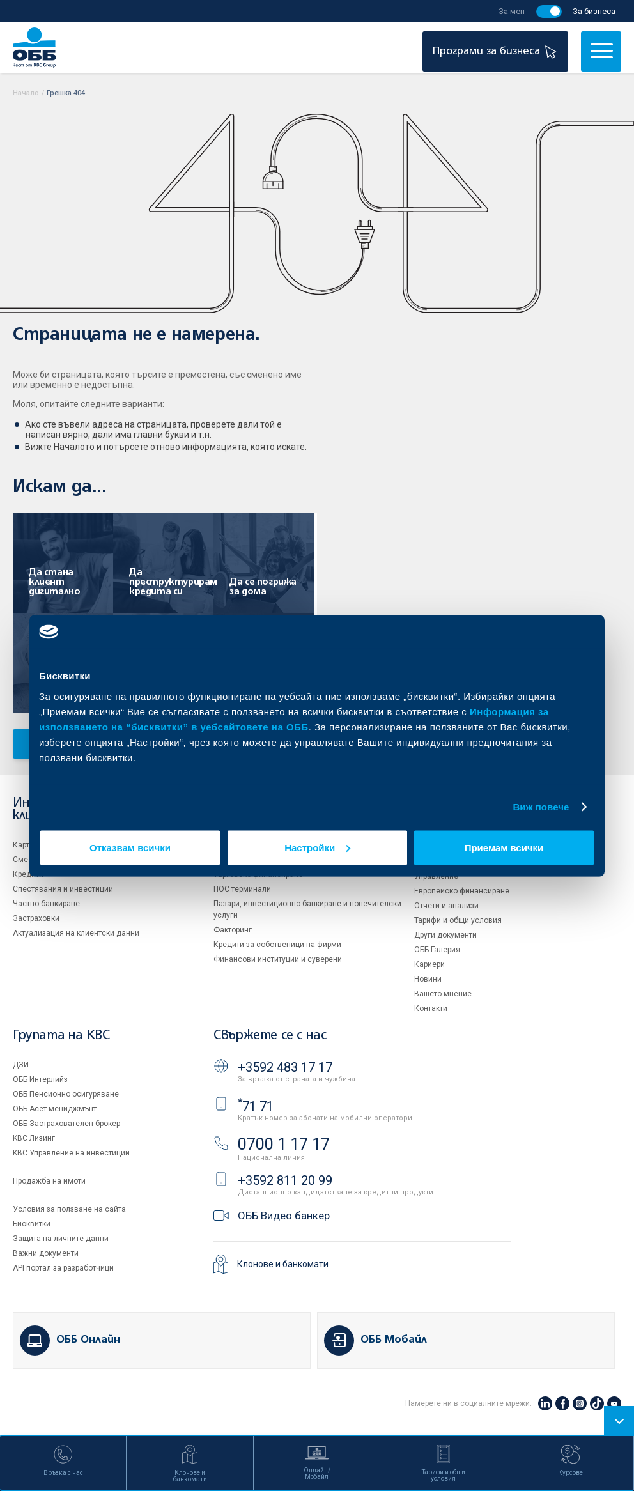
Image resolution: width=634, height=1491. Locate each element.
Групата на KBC (61, 1036)
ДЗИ (21, 1064)
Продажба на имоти (49, 1181)
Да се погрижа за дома (263, 587)
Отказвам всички (130, 847)
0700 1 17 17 (284, 1144)
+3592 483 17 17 (285, 1067)
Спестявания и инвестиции (63, 889)
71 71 (256, 1106)
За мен (512, 11)
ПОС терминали (242, 889)
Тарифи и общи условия (458, 920)
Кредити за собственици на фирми (277, 944)
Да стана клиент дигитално (54, 582)
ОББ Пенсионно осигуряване (66, 1094)
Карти (23, 844)
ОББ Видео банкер (284, 1215)
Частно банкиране (46, 903)
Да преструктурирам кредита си (168, 582)
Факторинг (232, 929)
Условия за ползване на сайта (69, 1209)
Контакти (430, 1008)
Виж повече (541, 806)
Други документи (445, 935)
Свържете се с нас (269, 1036)
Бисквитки (31, 1223)
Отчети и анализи (446, 905)
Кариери (429, 964)
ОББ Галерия (437, 949)
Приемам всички (504, 847)
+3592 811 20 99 (285, 1180)
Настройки (317, 847)
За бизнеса (594, 11)
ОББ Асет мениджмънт (55, 1108)
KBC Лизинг (34, 1138)
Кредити (28, 874)
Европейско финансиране (461, 890)
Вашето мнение (443, 993)
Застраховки (36, 918)
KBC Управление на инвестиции (71, 1152)
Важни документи (46, 1253)
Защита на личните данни (61, 1238)
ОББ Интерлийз (40, 1079)
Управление (436, 876)
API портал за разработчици (63, 1267)
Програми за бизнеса (496, 51)
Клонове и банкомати (283, 1264)
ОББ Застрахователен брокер (66, 1123)
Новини (428, 979)
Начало (26, 93)
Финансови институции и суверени (277, 959)
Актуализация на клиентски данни (76, 933)
